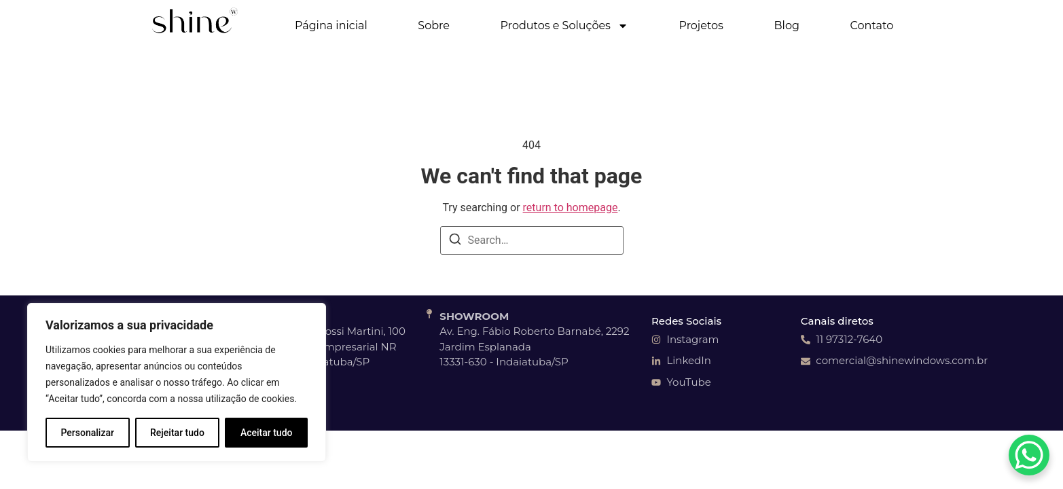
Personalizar (87, 432)
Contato (872, 25)
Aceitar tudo (266, 432)
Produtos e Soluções (564, 26)
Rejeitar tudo (177, 432)
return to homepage (570, 207)
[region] (176, 382)
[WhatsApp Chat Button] (1029, 455)
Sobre (434, 25)
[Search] (455, 241)
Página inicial (331, 25)
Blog (786, 25)
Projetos (701, 25)
